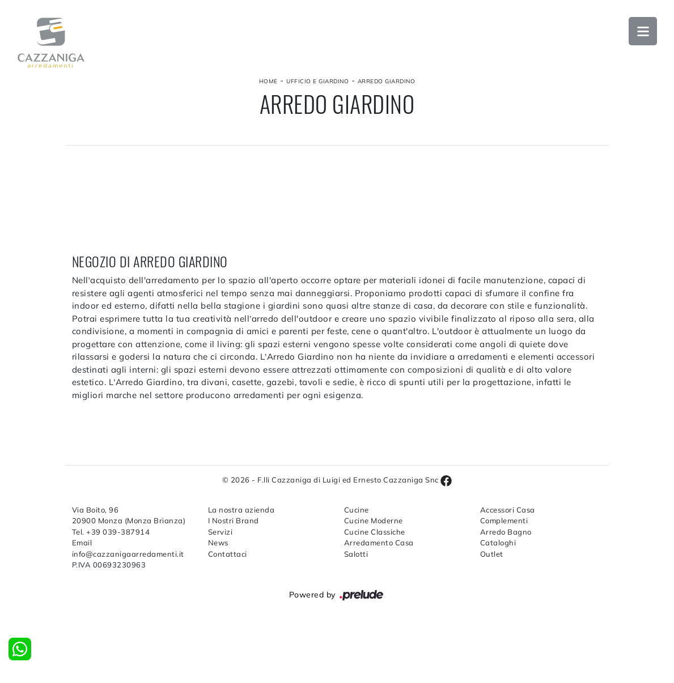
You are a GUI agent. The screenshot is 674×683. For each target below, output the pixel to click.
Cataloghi (498, 542)
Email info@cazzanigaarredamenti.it (128, 548)
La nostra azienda (241, 509)
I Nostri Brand (233, 520)
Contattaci (227, 553)
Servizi (220, 531)
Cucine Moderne (373, 520)
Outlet (491, 553)
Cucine (356, 509)
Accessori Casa (507, 509)
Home (268, 81)
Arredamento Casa (379, 542)
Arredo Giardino (387, 81)
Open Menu (643, 31)
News (218, 542)
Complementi (504, 520)
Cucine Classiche (374, 531)
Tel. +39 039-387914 (111, 531)
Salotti (356, 553)
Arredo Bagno (506, 531)
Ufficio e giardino (317, 81)
